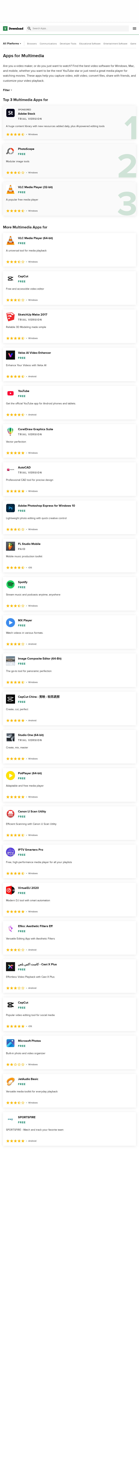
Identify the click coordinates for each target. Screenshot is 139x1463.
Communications (48, 43)
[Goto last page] (129, 1154)
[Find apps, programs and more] (77, 28)
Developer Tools (68, 43)
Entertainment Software (115, 43)
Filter (8, 90)
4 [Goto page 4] (36, 1154)
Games (133, 43)
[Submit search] (29, 28)
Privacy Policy (103, 1456)
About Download (59, 1456)
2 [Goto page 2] (16, 1154)
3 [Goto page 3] (26, 1154)
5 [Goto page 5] (46, 1154)
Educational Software (90, 43)
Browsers (32, 43)
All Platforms (12, 43)
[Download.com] (13, 28)
